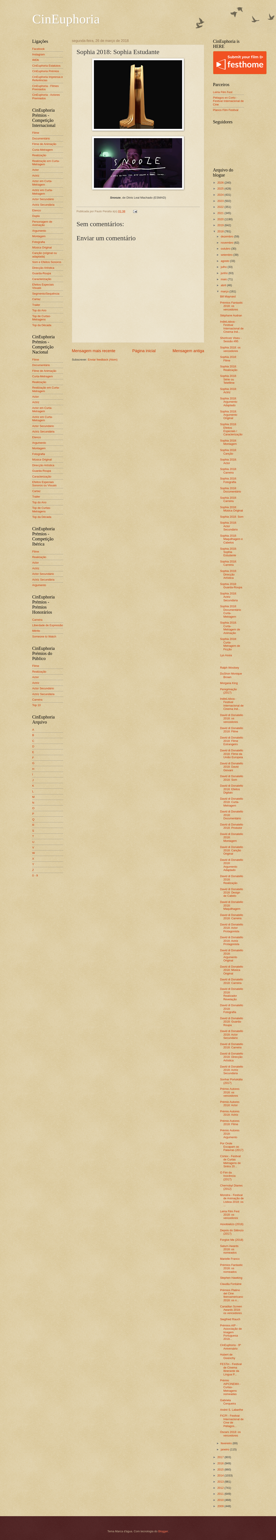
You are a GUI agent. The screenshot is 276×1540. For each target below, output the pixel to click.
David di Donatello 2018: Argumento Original (231, 955)
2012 (220, 1487)
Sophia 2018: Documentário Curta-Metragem (230, 611)
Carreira (37, 619)
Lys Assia (226, 655)
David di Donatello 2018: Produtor (231, 826)
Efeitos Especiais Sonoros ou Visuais (44, 483)
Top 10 (36, 705)
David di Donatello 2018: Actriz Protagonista (231, 941)
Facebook (38, 49)
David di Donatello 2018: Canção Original (231, 850)
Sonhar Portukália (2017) (231, 1081)
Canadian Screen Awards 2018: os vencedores (231, 1310)
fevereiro (227, 1443)
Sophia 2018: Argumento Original (228, 415)
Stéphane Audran (231, 315)
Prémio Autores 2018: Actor (229, 1103)
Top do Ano (39, 310)
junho (224, 273)
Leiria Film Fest (222, 92)
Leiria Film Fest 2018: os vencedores (229, 1215)
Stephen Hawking (231, 1277)
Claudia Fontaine (230, 1284)
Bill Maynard (228, 296)
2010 (220, 1500)
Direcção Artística (43, 267)
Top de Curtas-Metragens (41, 317)
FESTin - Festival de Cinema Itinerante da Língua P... (231, 1369)
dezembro (227, 236)
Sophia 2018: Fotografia (228, 480)
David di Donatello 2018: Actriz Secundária (231, 1070)
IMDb (35, 60)
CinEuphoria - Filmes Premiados (45, 87)
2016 (220, 1463)
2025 (220, 188)
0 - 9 (35, 875)
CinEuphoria (66, 19)
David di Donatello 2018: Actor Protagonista (231, 928)
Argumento (39, 230)
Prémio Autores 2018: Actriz (229, 1113)
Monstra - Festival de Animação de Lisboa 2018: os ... (232, 1200)
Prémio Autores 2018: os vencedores (229, 1092)
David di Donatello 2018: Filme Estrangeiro (231, 741)
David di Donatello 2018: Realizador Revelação (231, 994)
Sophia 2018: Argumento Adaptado (228, 402)
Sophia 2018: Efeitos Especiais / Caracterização (231, 429)
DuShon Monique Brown (231, 675)
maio (224, 279)
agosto (225, 261)
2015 (220, 1469)
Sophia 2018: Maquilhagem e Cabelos (231, 539)
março (225, 291)
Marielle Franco (230, 1258)
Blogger (163, 1531)
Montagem (39, 236)
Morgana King (229, 683)
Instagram (38, 54)
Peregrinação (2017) (228, 691)
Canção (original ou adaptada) (44, 254)
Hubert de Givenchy (227, 1356)
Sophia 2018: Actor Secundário (229, 526)
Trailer (36, 304)
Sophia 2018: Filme (228, 358)
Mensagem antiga (188, 351)
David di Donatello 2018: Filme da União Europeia (231, 754)
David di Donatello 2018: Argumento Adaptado (231, 865)
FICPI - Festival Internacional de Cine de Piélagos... (232, 1420)
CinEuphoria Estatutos (46, 65)
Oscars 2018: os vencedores (230, 1433)
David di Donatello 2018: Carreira (231, 916)
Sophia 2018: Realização (228, 368)
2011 (220, 1493)
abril (224, 285)
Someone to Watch (44, 636)
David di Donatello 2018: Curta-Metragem (231, 802)
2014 (220, 1475)
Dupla (36, 216)
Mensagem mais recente (93, 351)
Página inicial (144, 351)
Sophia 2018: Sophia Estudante (228, 552)
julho (224, 267)
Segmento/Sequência (45, 293)
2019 (220, 225)
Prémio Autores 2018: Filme (229, 1122)
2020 (220, 219)
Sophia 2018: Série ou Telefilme (228, 379)
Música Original (42, 247)
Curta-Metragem (42, 149)
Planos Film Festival (225, 110)
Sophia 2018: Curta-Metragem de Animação (230, 627)
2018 (220, 231)
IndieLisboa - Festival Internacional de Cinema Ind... (232, 326)
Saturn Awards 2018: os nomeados (229, 1249)
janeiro (225, 1449)
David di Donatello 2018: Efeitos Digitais (231, 789)
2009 (220, 1506)
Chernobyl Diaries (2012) (231, 1187)
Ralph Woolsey (229, 667)
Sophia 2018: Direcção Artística (228, 574)
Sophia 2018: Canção (228, 451)
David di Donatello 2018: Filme (231, 729)
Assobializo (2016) (231, 1224)
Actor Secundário (43, 199)
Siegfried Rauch (230, 1319)
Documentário (41, 138)
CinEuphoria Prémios (45, 71)
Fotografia (38, 242)
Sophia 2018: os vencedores (230, 349)
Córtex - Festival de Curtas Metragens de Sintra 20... (230, 1161)
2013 (220, 1481)
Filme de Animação (44, 144)
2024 (220, 194)
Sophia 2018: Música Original (231, 509)
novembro (227, 242)
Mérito (36, 630)
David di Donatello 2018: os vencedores (231, 718)
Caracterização (41, 279)
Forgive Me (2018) (231, 1239)
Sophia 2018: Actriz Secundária (229, 597)
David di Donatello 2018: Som (231, 778)
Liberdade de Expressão (47, 625)
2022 (220, 207)
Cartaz (36, 299)
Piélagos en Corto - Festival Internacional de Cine (228, 101)
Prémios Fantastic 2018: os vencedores (231, 306)
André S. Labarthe (231, 1409)
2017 (220, 1457)
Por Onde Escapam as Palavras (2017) (231, 1147)
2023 (220, 201)
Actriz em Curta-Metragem (42, 191)
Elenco (36, 210)
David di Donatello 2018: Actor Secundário (231, 1034)
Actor (35, 169)
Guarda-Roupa (41, 273)
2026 (220, 182)
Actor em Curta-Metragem (42, 182)
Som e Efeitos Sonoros (46, 262)
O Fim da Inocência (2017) (227, 1176)
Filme (35, 132)
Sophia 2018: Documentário (230, 490)
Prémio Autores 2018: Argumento (229, 1134)
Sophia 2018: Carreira (228, 470)
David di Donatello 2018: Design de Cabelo (231, 893)
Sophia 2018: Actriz (228, 390)
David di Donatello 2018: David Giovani (231, 767)
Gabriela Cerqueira (228, 1402)
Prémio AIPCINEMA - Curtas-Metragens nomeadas (230, 1387)
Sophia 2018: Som (231, 516)
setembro (227, 254)
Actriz (35, 175)
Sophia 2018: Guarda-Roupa (231, 585)
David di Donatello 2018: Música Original (231, 970)
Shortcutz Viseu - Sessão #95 (231, 339)
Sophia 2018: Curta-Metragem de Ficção (230, 644)
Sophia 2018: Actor (228, 461)
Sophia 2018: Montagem (228, 442)
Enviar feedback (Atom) (102, 359)
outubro (226, 248)
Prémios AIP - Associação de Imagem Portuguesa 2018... (231, 1332)
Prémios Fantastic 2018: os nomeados (231, 1268)
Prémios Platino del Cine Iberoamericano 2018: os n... (231, 1295)
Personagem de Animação (42, 223)
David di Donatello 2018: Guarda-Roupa (231, 1022)
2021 (220, 213)
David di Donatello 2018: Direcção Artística (231, 1057)
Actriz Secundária (43, 204)
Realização (39, 155)
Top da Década (41, 325)
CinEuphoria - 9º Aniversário (230, 1346)
